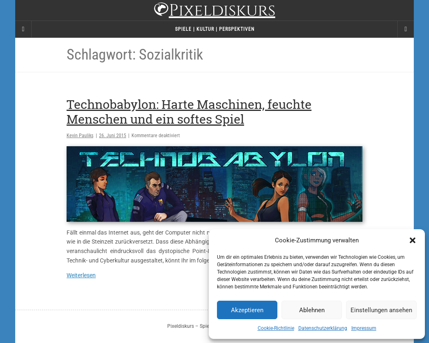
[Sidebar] (23, 29)
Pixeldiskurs (214, 11)
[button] (412, 240)
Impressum (363, 328)
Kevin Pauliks (80, 135)
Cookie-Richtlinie (276, 328)
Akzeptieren (247, 310)
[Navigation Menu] (405, 29)
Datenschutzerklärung (322, 328)
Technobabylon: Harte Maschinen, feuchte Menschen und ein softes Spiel (189, 111)
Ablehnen (312, 310)
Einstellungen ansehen (381, 310)
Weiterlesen (81, 275)
